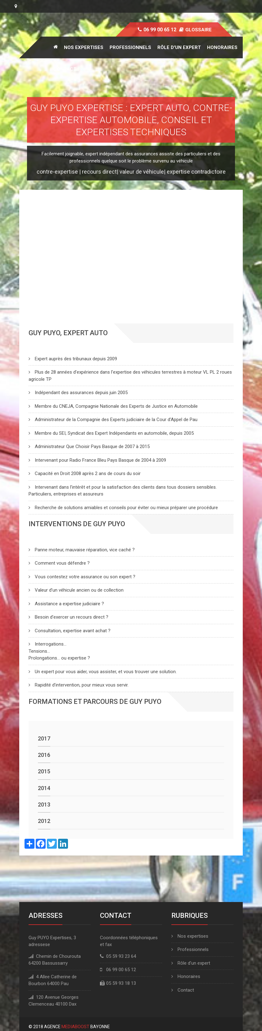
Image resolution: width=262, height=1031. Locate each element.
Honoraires (222, 47)
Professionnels (130, 47)
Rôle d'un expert (179, 47)
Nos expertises (83, 47)
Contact (64, 69)
